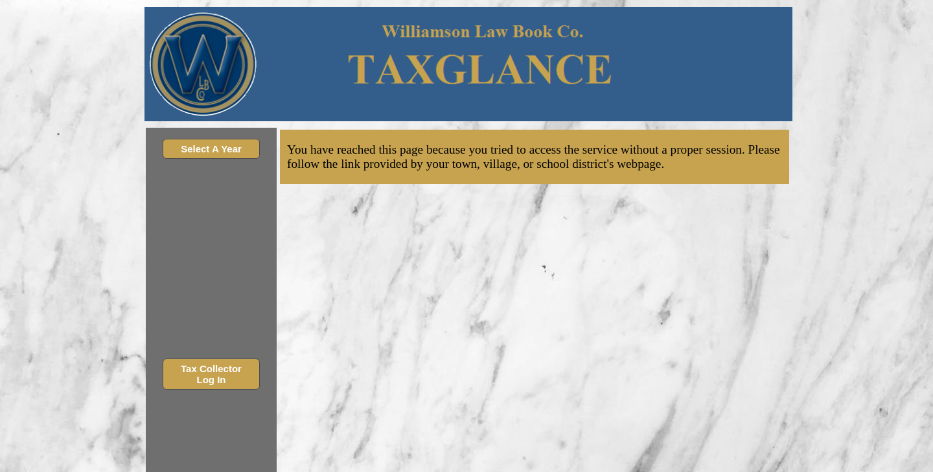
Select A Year (211, 148)
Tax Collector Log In (211, 374)
